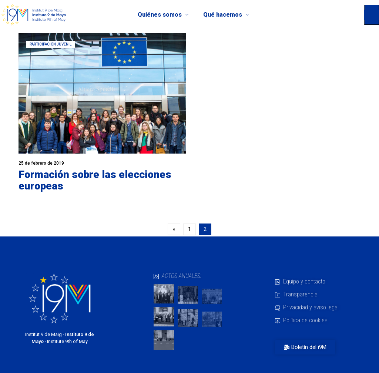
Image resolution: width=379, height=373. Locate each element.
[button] (371, 15)
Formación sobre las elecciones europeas (95, 180)
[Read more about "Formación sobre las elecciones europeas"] (102, 93)
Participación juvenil (50, 44)
